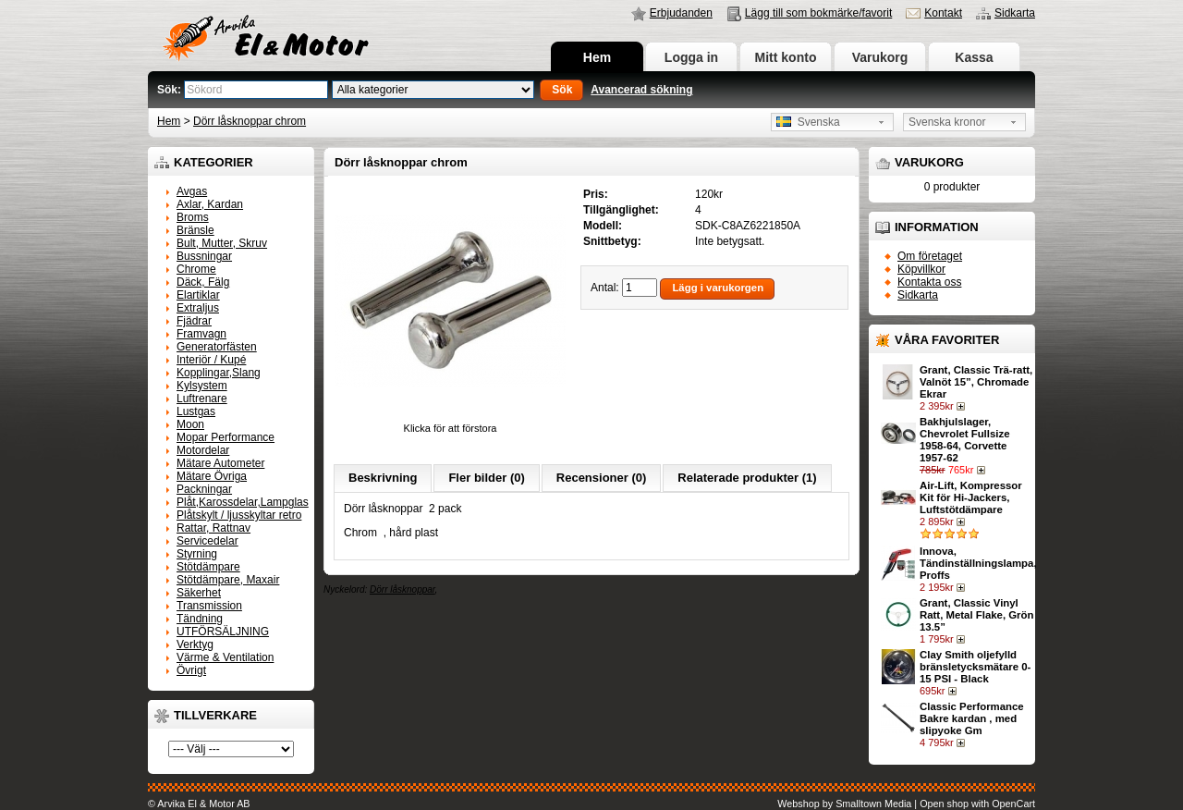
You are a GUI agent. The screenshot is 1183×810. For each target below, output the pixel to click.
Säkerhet (199, 592)
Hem (597, 57)
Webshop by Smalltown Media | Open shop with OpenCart (906, 803)
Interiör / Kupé (211, 359)
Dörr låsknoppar (402, 589)
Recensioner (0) (601, 478)
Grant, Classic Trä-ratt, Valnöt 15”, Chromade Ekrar (976, 381)
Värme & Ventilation (225, 657)
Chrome (196, 269)
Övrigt (191, 670)
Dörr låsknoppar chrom (249, 121)
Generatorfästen (217, 346)
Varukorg (880, 57)
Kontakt (943, 12)
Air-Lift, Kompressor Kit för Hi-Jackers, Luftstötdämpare (971, 497)
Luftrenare (202, 398)
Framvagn (201, 333)
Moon (190, 424)
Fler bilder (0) (486, 478)
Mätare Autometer (220, 463)
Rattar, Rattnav (213, 528)
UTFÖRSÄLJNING (223, 631)
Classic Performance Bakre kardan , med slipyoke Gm (972, 718)
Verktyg (195, 644)
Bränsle (195, 230)
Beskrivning (382, 478)
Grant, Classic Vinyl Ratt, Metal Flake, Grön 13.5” (976, 614)
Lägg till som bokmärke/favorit (818, 12)
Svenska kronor (947, 122)
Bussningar (204, 256)
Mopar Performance (225, 437)
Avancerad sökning (641, 89)
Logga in (691, 57)
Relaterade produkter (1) (746, 478)
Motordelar (203, 450)
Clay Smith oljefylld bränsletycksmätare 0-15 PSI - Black (975, 666)
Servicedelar (207, 540)
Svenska (808, 122)
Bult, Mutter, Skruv (222, 243)
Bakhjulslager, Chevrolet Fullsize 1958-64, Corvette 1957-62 (964, 439)
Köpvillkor (921, 269)
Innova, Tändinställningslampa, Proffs (978, 563)
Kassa (974, 57)
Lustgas (196, 411)
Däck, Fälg (203, 282)
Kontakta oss (929, 282)
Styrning (197, 553)
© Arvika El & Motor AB (199, 803)
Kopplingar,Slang (219, 372)
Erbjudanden (681, 12)
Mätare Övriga (212, 476)
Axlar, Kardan (210, 204)
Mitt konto (786, 57)
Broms (193, 217)
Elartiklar (198, 294)
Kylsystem (202, 385)
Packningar (204, 489)
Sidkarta (1014, 12)
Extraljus (198, 307)
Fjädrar (194, 320)
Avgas (192, 191)
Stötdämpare (208, 566)
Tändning (200, 618)
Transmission (209, 605)
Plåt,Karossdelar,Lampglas (243, 502)
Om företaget (929, 256)
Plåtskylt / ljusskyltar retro (239, 515)
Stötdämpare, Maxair (228, 579)
